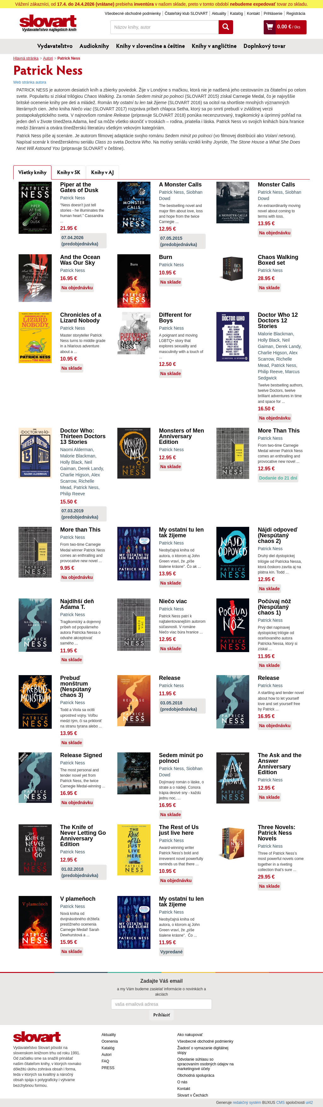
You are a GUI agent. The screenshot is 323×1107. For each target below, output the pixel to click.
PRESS (108, 1068)
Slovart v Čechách (192, 1095)
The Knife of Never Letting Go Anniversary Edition (83, 835)
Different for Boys (175, 318)
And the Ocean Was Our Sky (80, 260)
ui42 (309, 1102)
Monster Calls (277, 184)
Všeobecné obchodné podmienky (133, 13)
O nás (182, 1082)
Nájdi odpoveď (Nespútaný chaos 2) (277, 535)
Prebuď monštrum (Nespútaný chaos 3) (75, 686)
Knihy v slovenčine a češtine (150, 46)
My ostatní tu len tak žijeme (181, 533)
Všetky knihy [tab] (32, 172)
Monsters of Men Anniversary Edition (181, 436)
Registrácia (295, 13)
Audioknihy (94, 46)
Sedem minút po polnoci (181, 758)
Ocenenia (110, 1041)
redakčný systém (247, 1102)
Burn (165, 257)
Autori (48, 58)
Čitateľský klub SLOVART (186, 13)
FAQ (105, 1061)
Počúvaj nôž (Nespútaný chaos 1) (274, 607)
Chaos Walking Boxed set (278, 260)
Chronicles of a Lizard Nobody (80, 318)
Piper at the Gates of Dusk (79, 187)
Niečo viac (173, 601)
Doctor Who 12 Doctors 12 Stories (278, 320)
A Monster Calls (180, 184)
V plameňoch (78, 899)
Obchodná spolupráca (195, 1075)
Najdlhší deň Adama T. (77, 604)
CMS (280, 1102)
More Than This (279, 430)
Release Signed (81, 755)
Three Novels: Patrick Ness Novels (276, 833)
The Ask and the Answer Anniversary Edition (279, 763)
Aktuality (219, 13)
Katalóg (236, 13)
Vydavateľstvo (55, 46)
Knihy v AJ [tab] (102, 172)
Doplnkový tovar (264, 46)
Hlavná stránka (25, 58)
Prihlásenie (273, 13)
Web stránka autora (29, 82)
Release (169, 678)
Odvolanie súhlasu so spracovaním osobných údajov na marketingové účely (205, 1064)
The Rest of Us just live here (179, 830)
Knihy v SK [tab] (68, 172)
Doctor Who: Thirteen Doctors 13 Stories (83, 436)
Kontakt (253, 13)
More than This (80, 530)
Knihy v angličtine (214, 46)
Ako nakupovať (190, 1035)
